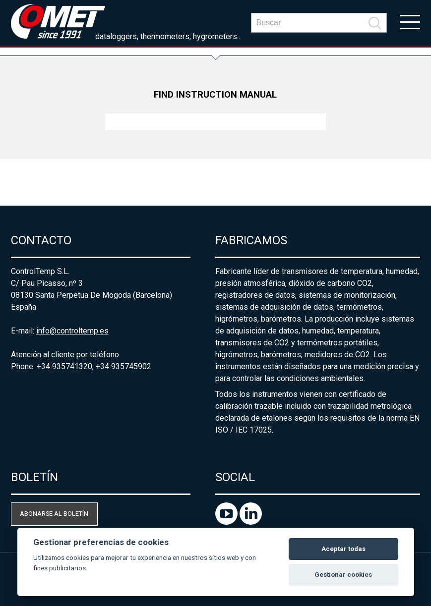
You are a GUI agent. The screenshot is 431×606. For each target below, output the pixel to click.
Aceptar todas (343, 548)
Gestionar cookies (343, 574)
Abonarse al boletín (54, 513)
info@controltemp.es (72, 330)
